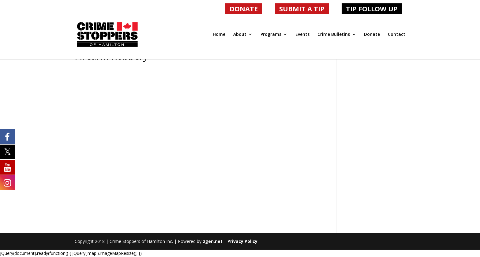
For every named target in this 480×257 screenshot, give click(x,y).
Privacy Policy (242, 241)
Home (219, 34)
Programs (271, 34)
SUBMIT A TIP (301, 8)
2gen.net (213, 241)
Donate (372, 34)
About (239, 34)
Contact (396, 34)
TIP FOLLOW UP (372, 8)
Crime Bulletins (333, 34)
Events (302, 34)
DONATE (244, 8)
